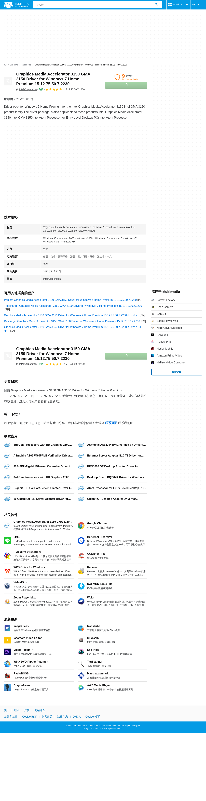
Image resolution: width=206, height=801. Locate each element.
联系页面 (111, 423)
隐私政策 (47, 716)
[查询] (97, 4)
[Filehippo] (16, 4)
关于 (6, 710)
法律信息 (62, 716)
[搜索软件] (156, 4)
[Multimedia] (26, 64)
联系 (17, 710)
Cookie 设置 (92, 716)
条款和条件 (11, 716)
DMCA (77, 716)
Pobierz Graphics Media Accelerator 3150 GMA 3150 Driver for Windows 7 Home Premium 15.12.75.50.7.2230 (70, 299)
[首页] (5, 64)
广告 (27, 710)
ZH (196, 5)
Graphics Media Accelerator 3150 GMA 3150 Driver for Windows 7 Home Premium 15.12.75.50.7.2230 (53, 79)
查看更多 (176, 372)
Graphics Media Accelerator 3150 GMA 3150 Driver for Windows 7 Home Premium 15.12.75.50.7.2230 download (71, 315)
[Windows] (14, 64)
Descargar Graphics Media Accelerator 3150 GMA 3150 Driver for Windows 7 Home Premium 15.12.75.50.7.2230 (72, 321)
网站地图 (39, 710)
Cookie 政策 (29, 716)
